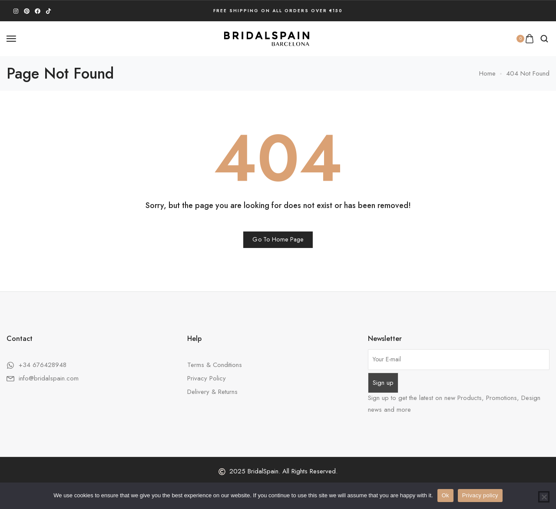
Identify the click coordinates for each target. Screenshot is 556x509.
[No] (543, 496)
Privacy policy (480, 495)
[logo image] (266, 38)
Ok (445, 495)
